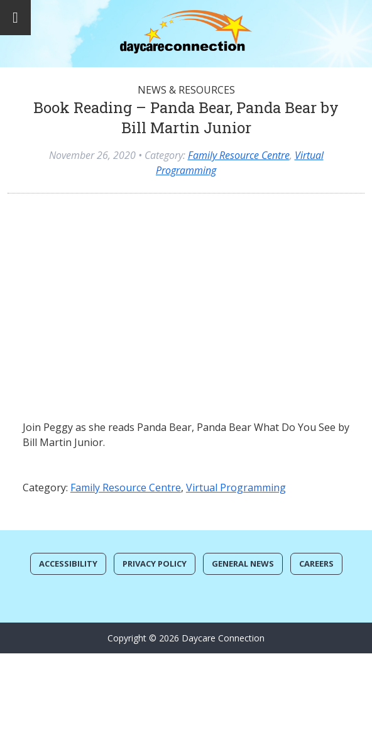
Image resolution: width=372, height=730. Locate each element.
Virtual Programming (236, 487)
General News (243, 563)
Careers (316, 563)
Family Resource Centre (239, 155)
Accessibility (68, 563)
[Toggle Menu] (15, 17)
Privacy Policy (155, 563)
